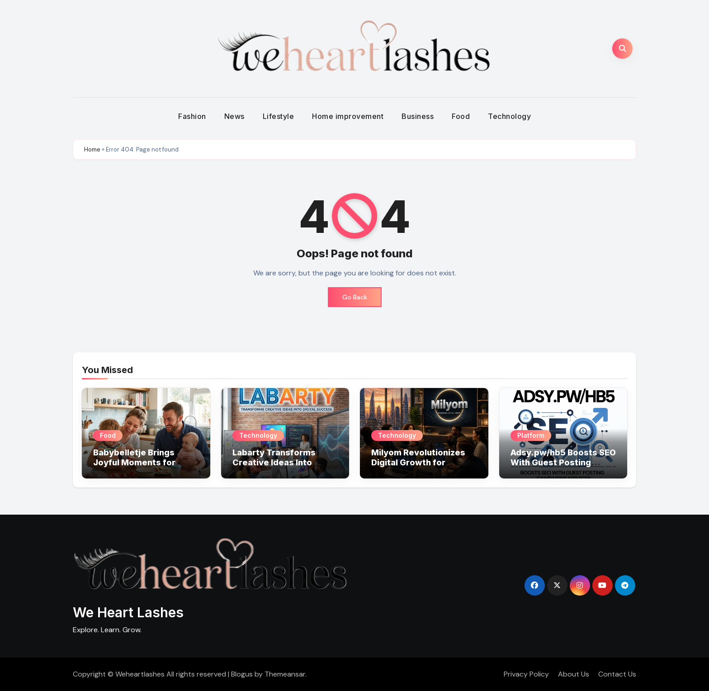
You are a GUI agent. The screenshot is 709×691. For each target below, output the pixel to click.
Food (461, 116)
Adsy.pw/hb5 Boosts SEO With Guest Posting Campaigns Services (563, 462)
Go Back (354, 297)
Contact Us (617, 674)
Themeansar (285, 674)
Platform (530, 435)
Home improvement (347, 116)
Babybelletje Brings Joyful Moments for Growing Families (134, 462)
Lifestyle (278, 116)
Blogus (242, 674)
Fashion (192, 116)
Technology (509, 116)
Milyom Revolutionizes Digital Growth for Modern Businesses (418, 462)
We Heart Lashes (128, 612)
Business (418, 116)
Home (92, 149)
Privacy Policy (526, 674)
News (234, 116)
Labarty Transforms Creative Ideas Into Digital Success (274, 462)
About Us (573, 674)
